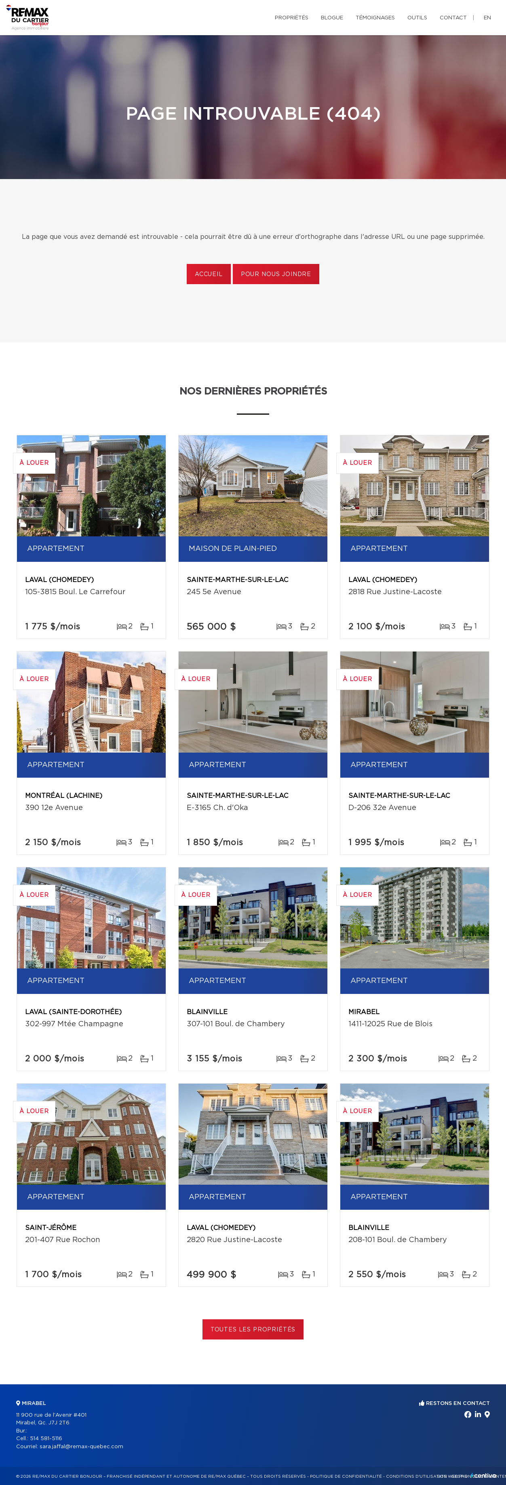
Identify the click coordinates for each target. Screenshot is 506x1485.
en (487, 18)
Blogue (332, 18)
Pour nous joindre (276, 274)
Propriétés (291, 18)
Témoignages (375, 18)
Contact (453, 18)
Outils (417, 18)
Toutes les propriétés (253, 1330)
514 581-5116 (46, 1438)
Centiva (483, 1475)
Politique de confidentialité (346, 1476)
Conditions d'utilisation (416, 1476)
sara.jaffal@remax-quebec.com (81, 1446)
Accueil (209, 274)
